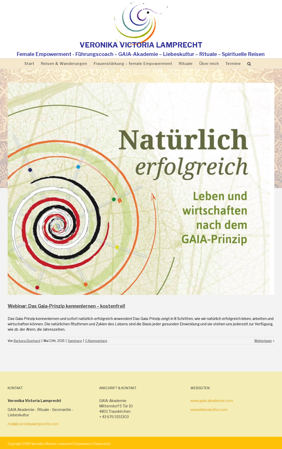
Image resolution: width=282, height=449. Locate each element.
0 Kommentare (96, 341)
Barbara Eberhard (27, 341)
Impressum (83, 444)
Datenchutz (102, 444)
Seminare (75, 341)
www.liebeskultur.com (208, 409)
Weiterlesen (263, 341)
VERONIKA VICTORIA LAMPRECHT (141, 45)
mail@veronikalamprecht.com (33, 424)
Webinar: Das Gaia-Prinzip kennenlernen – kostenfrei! (66, 306)
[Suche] (249, 63)
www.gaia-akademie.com (211, 400)
